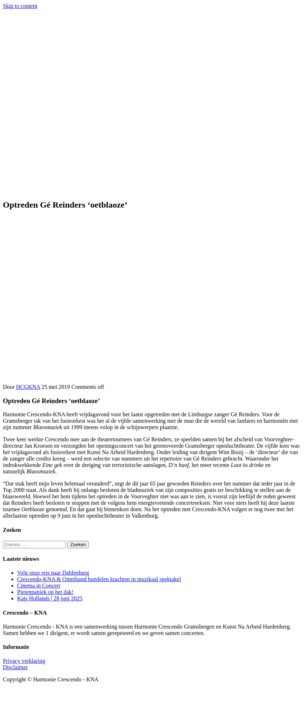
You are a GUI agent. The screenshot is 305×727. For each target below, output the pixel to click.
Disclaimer (15, 667)
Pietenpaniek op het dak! (45, 592)
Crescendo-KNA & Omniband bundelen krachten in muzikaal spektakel (99, 579)
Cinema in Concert (38, 586)
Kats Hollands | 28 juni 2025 (49, 598)
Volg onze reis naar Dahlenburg (53, 573)
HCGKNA (28, 387)
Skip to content (20, 6)
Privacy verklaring (24, 661)
